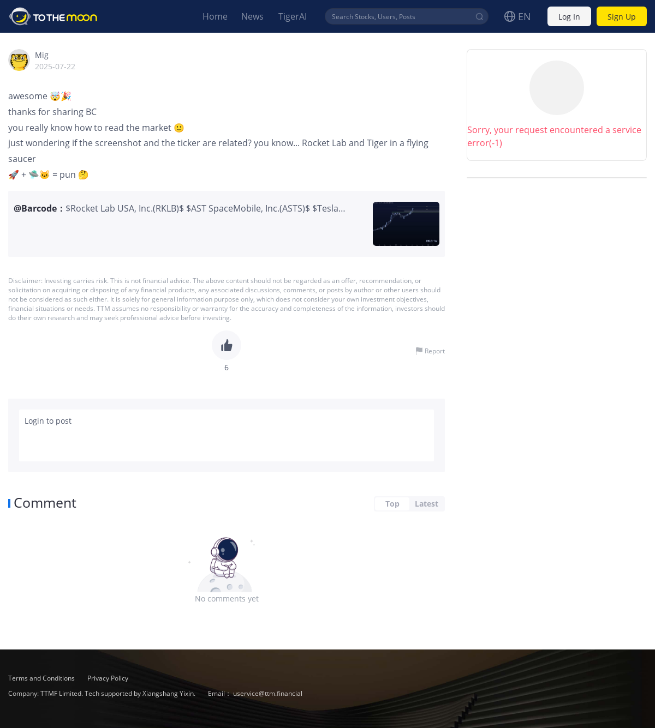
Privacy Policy (107, 678)
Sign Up (622, 16)
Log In (569, 16)
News (252, 16)
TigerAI (292, 16)
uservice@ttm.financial (267, 693)
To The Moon (53, 16)
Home (215, 16)
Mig (42, 55)
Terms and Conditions (42, 678)
